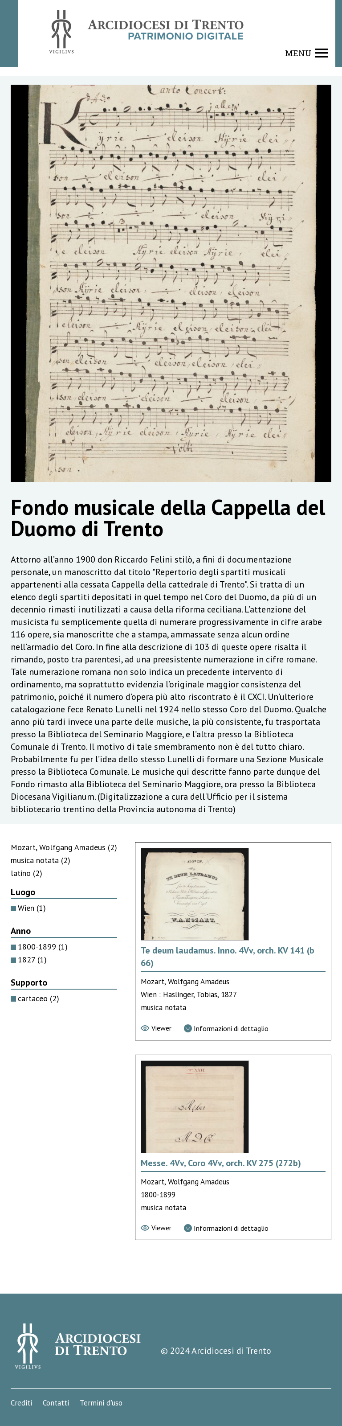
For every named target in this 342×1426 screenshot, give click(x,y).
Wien (32, 908)
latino (26, 873)
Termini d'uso (101, 1402)
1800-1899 (43, 946)
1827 (32, 959)
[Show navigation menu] (306, 53)
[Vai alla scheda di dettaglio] (226, 1028)
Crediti (21, 1402)
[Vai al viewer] (156, 1028)
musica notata (40, 860)
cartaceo (38, 998)
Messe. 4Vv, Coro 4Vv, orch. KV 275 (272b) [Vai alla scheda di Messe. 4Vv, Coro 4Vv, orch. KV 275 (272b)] (221, 1163)
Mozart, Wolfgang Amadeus (64, 847)
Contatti (56, 1402)
